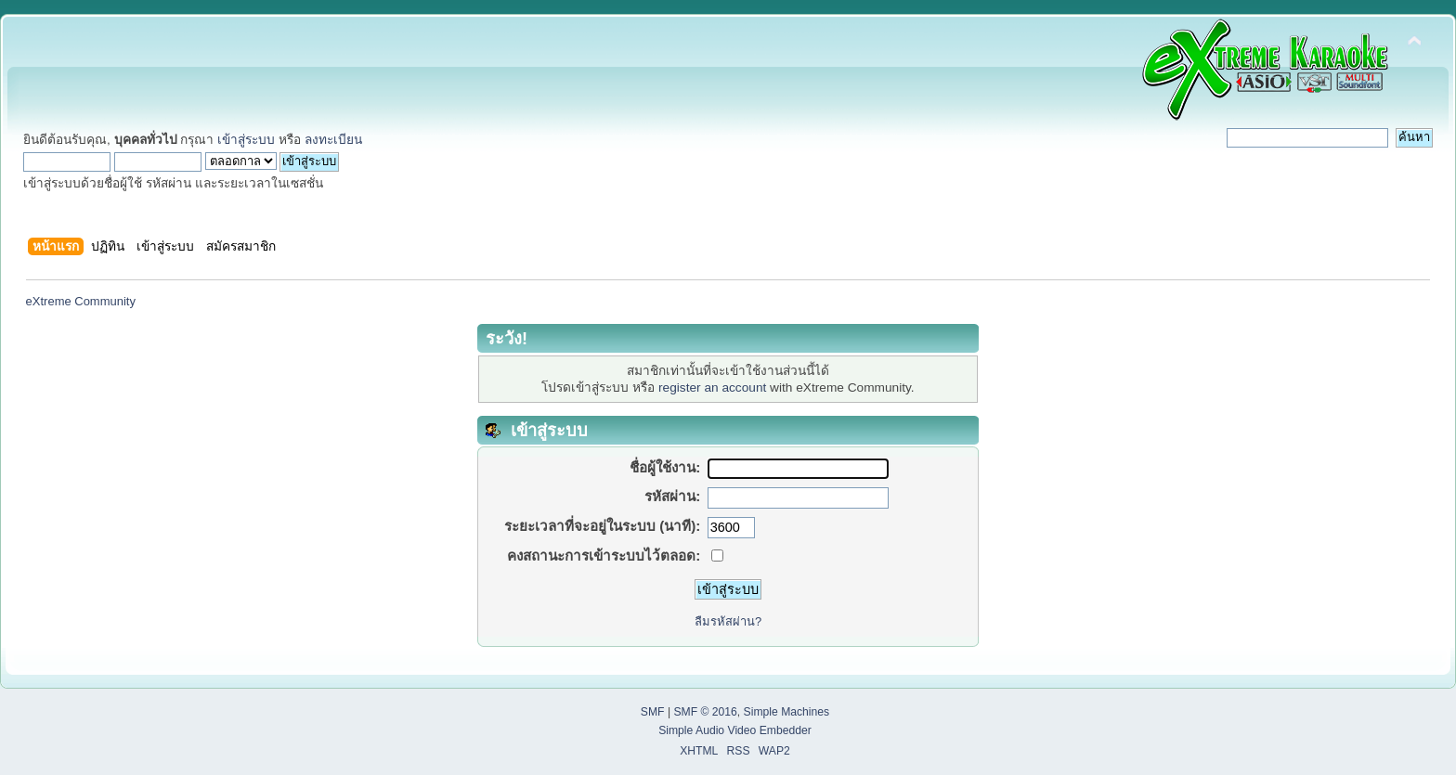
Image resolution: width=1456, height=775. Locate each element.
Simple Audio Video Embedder (735, 730)
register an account (712, 387)
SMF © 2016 (704, 711)
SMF (653, 711)
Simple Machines (787, 711)
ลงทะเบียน (333, 140)
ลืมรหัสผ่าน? (728, 621)
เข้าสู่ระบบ (246, 140)
